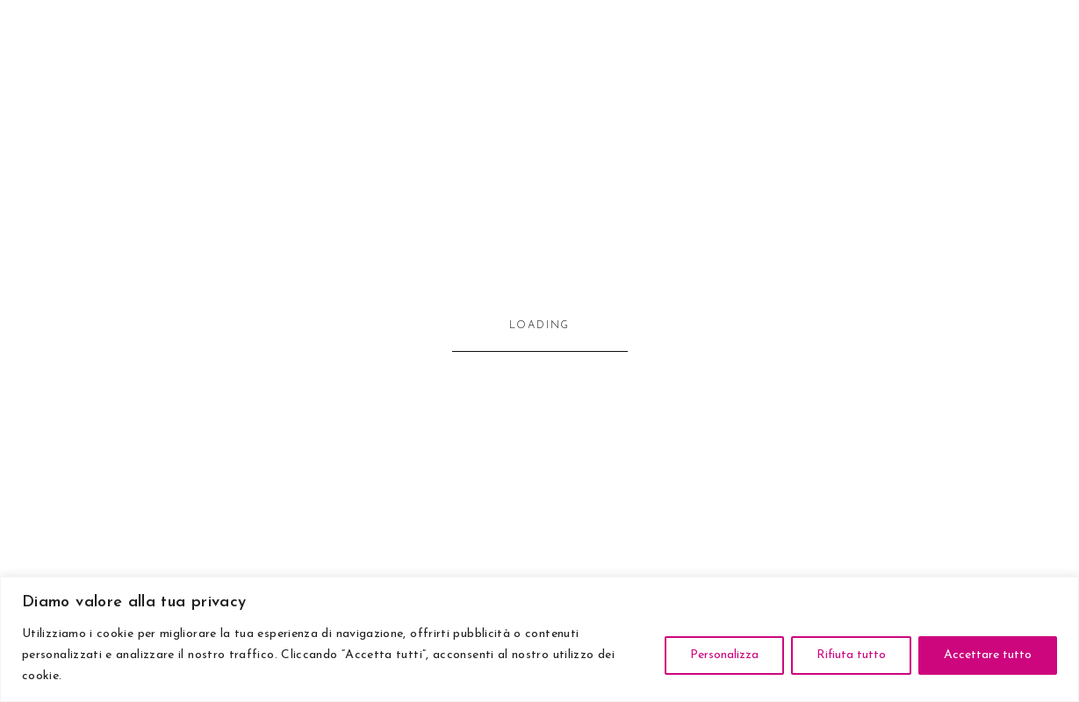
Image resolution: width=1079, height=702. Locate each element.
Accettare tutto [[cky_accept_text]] (988, 655)
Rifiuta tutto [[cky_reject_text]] (851, 655)
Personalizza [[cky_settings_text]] (724, 655)
